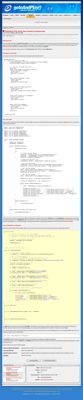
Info (52, 389)
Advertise (65, 389)
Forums (49, 389)
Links (55, 389)
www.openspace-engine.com (52, 391)
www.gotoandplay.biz (40, 391)
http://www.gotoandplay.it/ (47, 379)
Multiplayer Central (33, 389)
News (18, 389)
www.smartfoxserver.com (29, 391)
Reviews (40, 389)
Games (22, 389)
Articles (26, 389)
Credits (69, 389)
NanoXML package (7, 46)
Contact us (59, 389)
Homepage (14, 389)
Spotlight (45, 389)
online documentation (67, 221)
